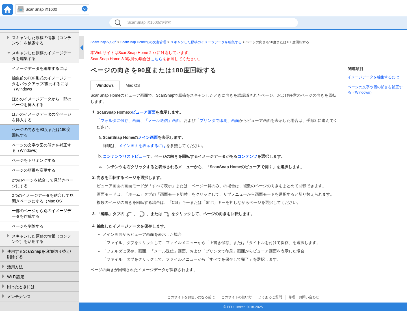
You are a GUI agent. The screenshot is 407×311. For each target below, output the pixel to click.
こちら (157, 59)
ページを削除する (28, 226)
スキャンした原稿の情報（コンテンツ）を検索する (41, 40)
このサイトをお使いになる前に (191, 297)
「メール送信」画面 (162, 120)
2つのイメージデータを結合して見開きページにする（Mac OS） (42, 198)
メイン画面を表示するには (142, 145)
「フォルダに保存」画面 (118, 120)
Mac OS (132, 85)
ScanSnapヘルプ (103, 42)
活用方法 (15, 267)
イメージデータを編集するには (39, 68)
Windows (105, 85)
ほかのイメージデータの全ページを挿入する (41, 117)
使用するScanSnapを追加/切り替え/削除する (39, 254)
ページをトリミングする (33, 160)
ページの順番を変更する (33, 170)
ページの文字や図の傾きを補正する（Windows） (41, 148)
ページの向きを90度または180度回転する (41, 132)
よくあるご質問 (270, 297)
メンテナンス (19, 296)
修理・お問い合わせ (304, 297)
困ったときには (21, 286)
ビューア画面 (143, 112)
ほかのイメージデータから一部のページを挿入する (41, 102)
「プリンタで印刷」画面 (217, 120)
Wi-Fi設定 (15, 277)
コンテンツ (247, 156)
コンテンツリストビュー (124, 156)
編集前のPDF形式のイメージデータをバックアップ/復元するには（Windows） (41, 83)
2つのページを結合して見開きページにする (42, 183)
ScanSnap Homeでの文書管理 (143, 42)
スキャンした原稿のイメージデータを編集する (41, 56)
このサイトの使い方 (236, 297)
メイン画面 (148, 137)
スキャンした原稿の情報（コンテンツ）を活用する (41, 239)
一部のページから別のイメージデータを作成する (41, 213)
